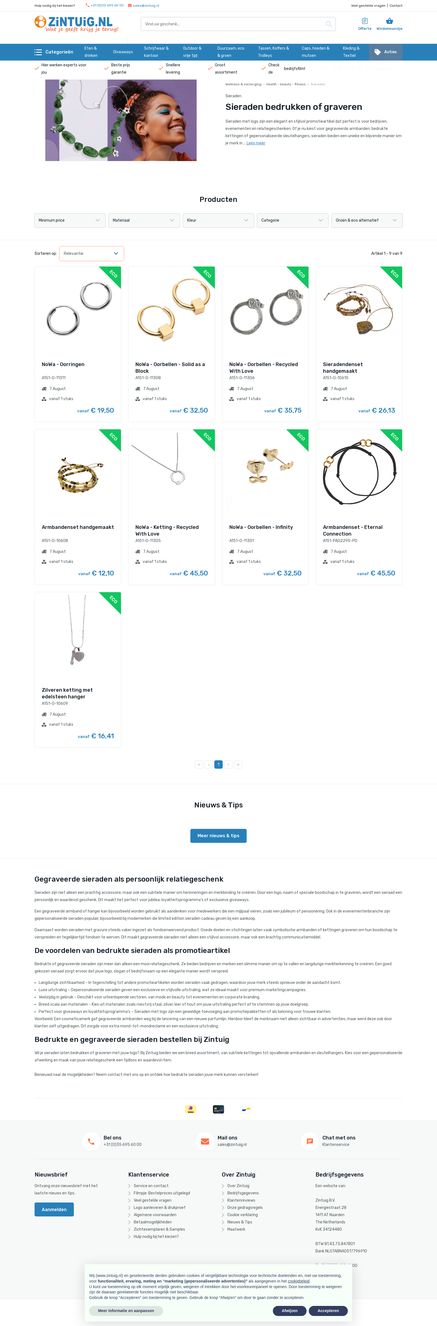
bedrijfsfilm (294, 68)
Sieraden (318, 84)
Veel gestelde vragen (368, 6)
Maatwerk (236, 1229)
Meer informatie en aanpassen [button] (126, 1310)
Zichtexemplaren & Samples (159, 1229)
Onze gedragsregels (245, 1207)
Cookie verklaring (242, 1215)
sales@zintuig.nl (143, 5)
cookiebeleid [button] (299, 1281)
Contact (396, 6)
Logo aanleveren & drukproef (160, 1207)
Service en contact (151, 1186)
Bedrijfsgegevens (243, 1193)
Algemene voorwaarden (155, 1215)
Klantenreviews (241, 1200)
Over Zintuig (238, 1186)
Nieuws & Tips (239, 1222)
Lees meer (256, 143)
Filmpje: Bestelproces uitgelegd (162, 1193)
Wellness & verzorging (243, 84)
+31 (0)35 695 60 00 (105, 5)
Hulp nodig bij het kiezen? (156, 1236)
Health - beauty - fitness (286, 84)
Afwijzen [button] (290, 1310)
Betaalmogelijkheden (153, 1222)
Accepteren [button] (328, 1310)
